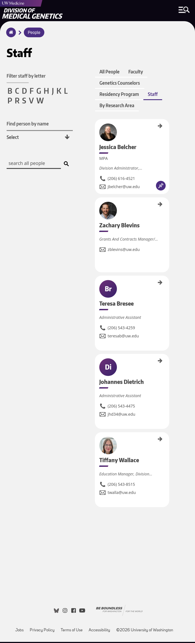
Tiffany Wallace (96, 441)
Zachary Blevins (96, 207)
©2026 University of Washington (144, 631)
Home (10, 35)
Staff (153, 96)
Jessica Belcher (96, 128)
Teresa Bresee (96, 284)
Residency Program (119, 96)
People (34, 33)
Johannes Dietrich (96, 364)
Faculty (135, 73)
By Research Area (116, 107)
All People (109, 73)
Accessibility (99, 631)
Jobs (19, 631)
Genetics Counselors (119, 85)
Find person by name (28, 124)
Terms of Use (71, 631)
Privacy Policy (42, 631)
